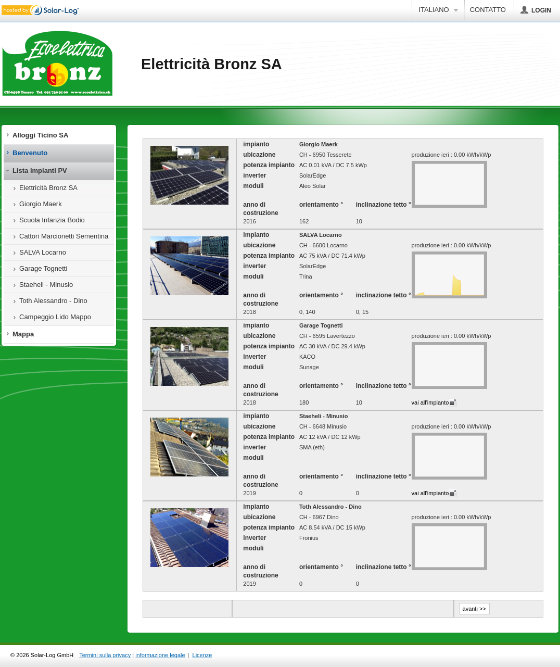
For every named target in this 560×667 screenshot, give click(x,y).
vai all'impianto (430, 402)
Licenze (202, 655)
